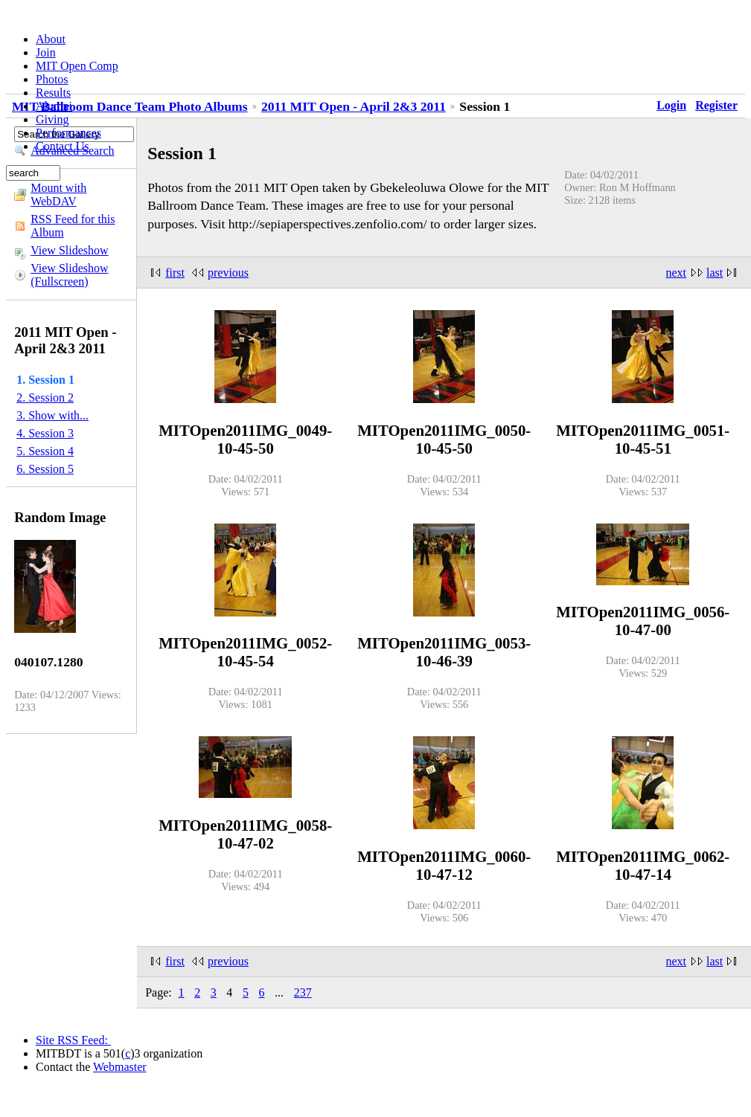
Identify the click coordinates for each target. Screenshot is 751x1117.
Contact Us (62, 146)
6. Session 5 (45, 469)
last (714, 272)
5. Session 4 (45, 451)
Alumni (54, 106)
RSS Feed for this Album (73, 226)
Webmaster (120, 1066)
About (50, 39)
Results (53, 92)
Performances (68, 132)
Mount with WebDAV (58, 194)
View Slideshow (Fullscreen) (69, 275)
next (676, 272)
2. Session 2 (45, 397)
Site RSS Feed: (73, 1040)
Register (716, 105)
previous (228, 272)
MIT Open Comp (77, 65)
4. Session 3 (45, 433)
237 (303, 992)
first (175, 272)
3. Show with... (52, 415)
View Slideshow (69, 250)
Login (671, 105)
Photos (52, 79)
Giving (52, 119)
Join (46, 52)
